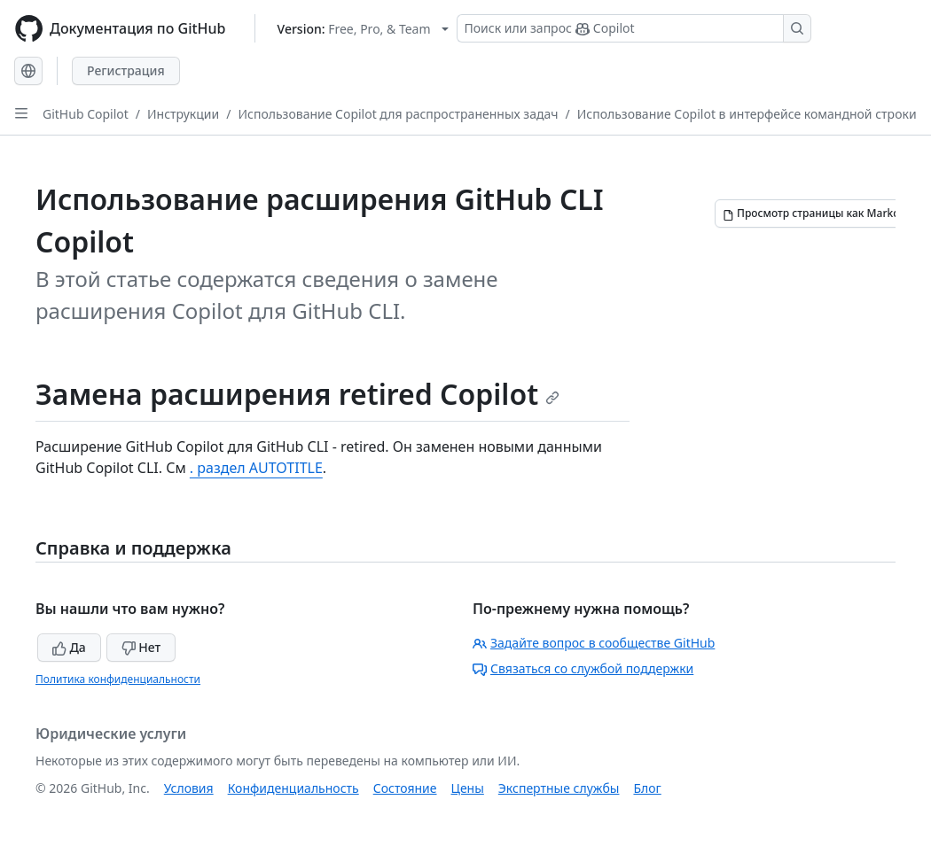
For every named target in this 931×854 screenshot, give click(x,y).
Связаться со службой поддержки (583, 668)
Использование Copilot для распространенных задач (398, 113)
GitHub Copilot (86, 113)
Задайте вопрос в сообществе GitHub (594, 642)
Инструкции (183, 113)
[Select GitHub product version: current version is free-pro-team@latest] (363, 29)
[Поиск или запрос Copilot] (634, 28)
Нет (141, 647)
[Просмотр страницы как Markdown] (822, 213)
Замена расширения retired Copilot (297, 394)
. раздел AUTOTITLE (256, 467)
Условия (189, 788)
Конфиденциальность (293, 788)
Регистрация (126, 70)
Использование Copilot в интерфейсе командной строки (747, 113)
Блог (647, 788)
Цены (467, 788)
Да (69, 647)
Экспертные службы (559, 788)
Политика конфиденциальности (117, 679)
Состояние (405, 788)
